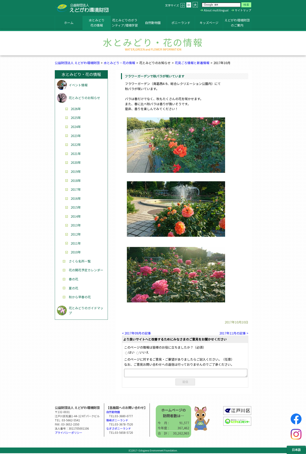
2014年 (76, 216)
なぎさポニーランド (118, 429)
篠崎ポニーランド (117, 421)
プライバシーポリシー (68, 433)
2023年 (76, 135)
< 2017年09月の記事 (136, 333)
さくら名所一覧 (80, 261)
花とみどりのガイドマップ (86, 310)
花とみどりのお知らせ (84, 97)
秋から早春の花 (80, 297)
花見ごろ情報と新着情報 (192, 62)
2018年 (76, 180)
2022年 (76, 144)
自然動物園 (153, 22)
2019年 (76, 171)
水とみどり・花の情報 (119, 62)
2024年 (76, 126)
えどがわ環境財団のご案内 (237, 23)
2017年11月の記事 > (233, 333)
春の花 (73, 279)
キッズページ (209, 22)
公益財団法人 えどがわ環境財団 (77, 62)
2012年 (76, 234)
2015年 (76, 207)
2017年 (76, 189)
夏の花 (73, 288)
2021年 (76, 153)
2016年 (76, 198)
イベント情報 (78, 85)
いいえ (142, 352)
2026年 (76, 108)
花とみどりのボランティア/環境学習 (125, 23)
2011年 (76, 243)
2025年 (76, 117)
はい (130, 352)
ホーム (68, 22)
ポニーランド (180, 22)
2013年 (76, 225)
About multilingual (216, 10)
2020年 (76, 162)
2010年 (76, 252)
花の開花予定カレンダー (86, 270)
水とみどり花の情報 (96, 23)
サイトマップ (243, 10)
